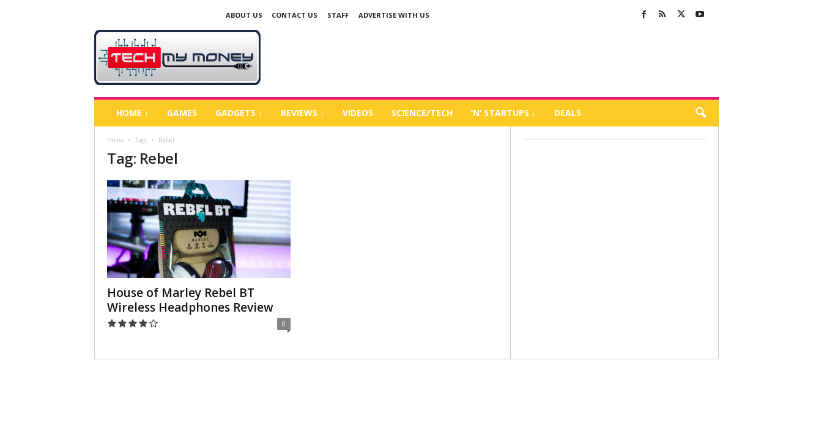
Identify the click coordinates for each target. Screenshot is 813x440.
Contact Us (294, 15)
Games (182, 113)
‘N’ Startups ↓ (503, 113)
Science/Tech (422, 113)
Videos (358, 113)
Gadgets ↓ (238, 113)
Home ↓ (132, 113)
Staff (338, 15)
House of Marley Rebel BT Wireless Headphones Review (190, 300)
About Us (244, 15)
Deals (567, 113)
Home (115, 140)
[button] (700, 113)
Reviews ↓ (302, 113)
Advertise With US (393, 15)
